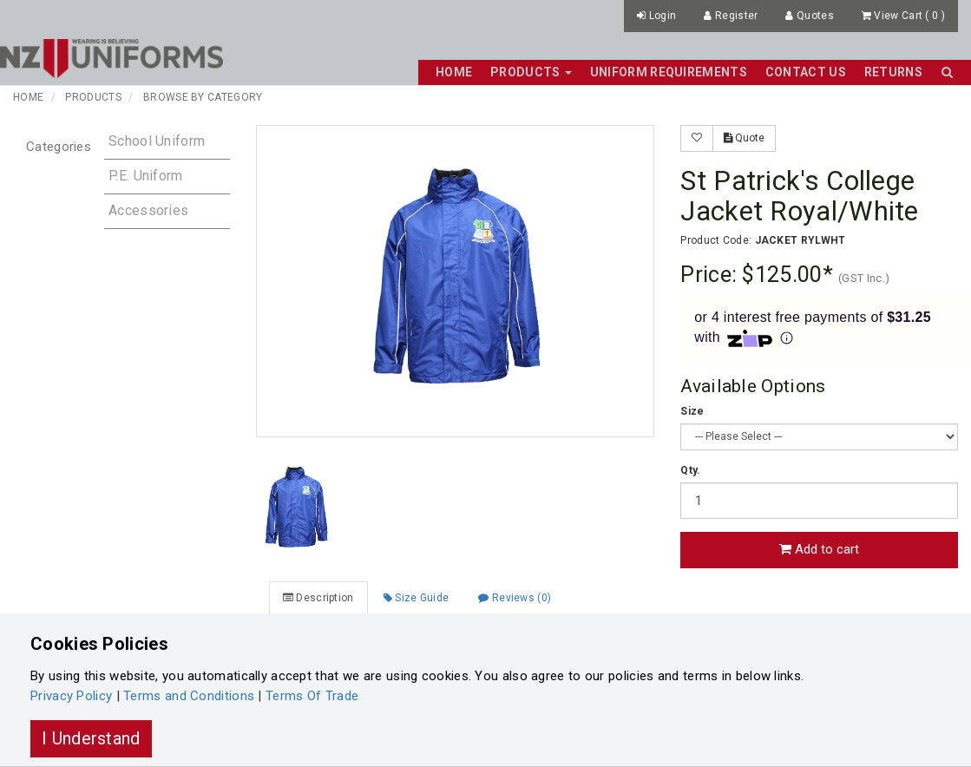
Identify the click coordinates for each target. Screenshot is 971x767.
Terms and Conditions (188, 696)
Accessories (148, 210)
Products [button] (531, 72)
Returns (893, 72)
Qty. (690, 470)
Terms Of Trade (312, 696)
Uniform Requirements (668, 72)
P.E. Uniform (145, 175)
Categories (58, 146)
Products (93, 97)
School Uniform (156, 141)
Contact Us (805, 72)
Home (454, 72)
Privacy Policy (71, 696)
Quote (744, 138)
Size (692, 411)
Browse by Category (202, 97)
